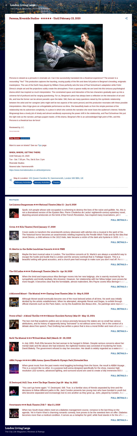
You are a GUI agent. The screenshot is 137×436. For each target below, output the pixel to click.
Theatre (56, 182)
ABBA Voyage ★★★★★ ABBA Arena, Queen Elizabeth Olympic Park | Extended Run (48, 360)
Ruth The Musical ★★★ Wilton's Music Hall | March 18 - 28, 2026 (40, 338)
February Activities (23, 182)
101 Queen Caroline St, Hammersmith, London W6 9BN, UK (56, 178)
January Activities (42, 182)
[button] (126, 18)
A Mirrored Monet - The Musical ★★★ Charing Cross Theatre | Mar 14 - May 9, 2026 (49, 293)
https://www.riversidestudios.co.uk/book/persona (29, 170)
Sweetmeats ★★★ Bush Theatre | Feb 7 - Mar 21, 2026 (34, 405)
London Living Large (22, 5)
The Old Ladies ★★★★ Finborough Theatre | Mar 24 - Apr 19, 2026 (40, 271)
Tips (40, 145)
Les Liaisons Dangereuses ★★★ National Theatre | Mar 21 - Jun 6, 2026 (42, 205)
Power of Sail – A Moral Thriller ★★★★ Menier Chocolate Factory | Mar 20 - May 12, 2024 (52, 316)
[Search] (130, 6)
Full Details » (119, 220)
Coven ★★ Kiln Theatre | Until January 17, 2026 (32, 227)
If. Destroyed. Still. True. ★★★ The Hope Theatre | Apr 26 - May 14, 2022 (43, 382)
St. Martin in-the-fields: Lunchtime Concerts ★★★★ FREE (37, 249)
